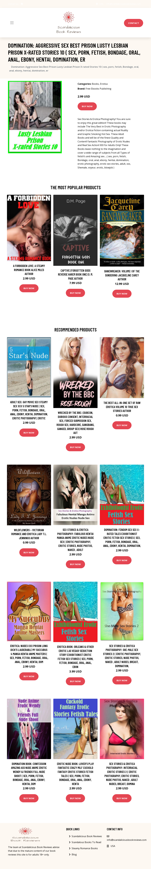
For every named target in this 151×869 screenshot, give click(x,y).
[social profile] (22, 4)
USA (101, 3)
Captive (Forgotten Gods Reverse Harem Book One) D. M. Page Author (75, 274)
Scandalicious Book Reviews (87, 836)
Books (95, 83)
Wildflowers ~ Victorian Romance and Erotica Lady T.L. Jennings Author (29, 534)
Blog (74, 854)
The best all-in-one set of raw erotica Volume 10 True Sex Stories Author (122, 407)
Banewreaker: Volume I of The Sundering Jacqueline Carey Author (122, 275)
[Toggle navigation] (12, 22)
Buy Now (87, 106)
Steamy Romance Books (85, 848)
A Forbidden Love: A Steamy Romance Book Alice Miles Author (29, 270)
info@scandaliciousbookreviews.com (123, 3)
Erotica (104, 83)
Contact (133, 23)
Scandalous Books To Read (86, 842)
